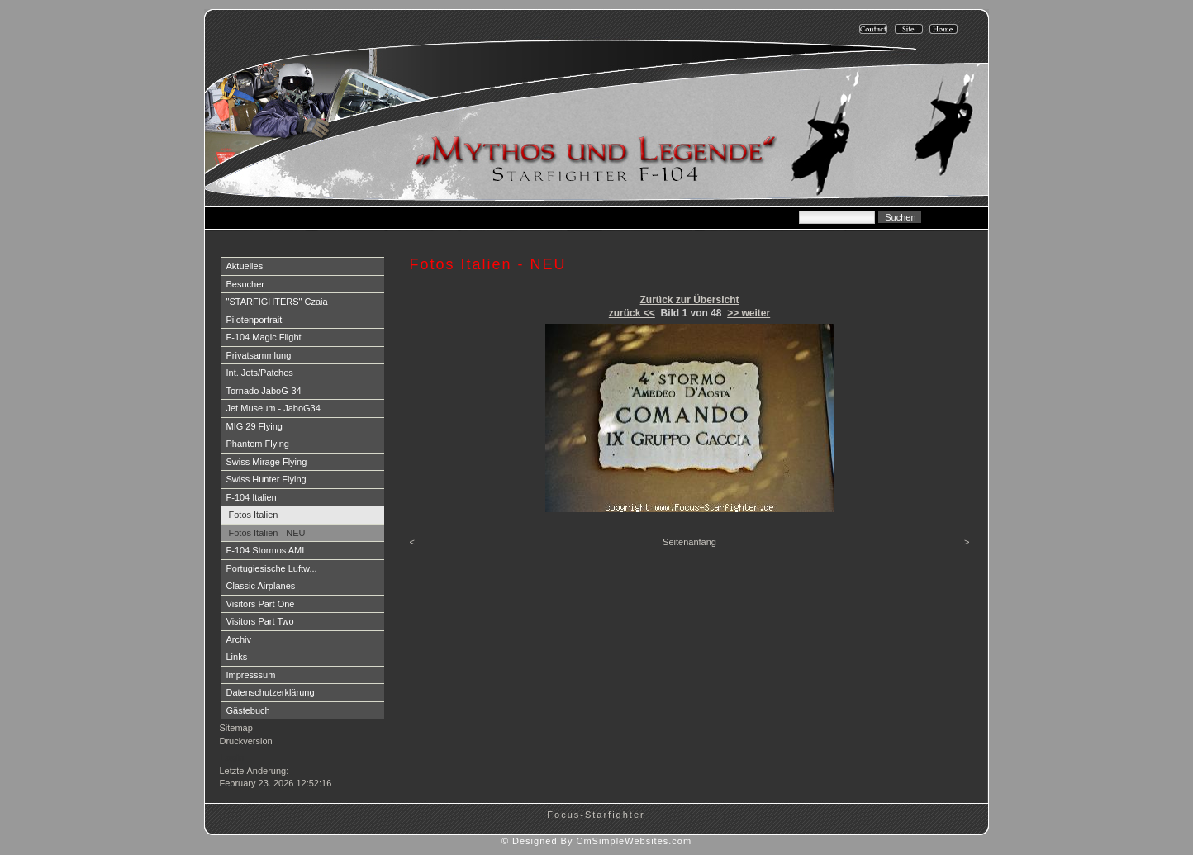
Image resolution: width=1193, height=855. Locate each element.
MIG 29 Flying (254, 426)
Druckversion (246, 741)
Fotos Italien (253, 515)
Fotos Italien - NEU (267, 533)
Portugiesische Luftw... (271, 568)
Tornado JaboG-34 (264, 391)
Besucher (245, 284)
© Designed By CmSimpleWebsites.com (596, 841)
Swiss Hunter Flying (266, 479)
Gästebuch (248, 710)
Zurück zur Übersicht (689, 300)
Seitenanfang (689, 542)
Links (237, 657)
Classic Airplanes (261, 586)
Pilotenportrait (254, 320)
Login (233, 757)
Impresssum (251, 675)
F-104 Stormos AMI (265, 550)
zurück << (632, 313)
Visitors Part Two (260, 621)
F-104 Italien (251, 497)
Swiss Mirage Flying (266, 462)
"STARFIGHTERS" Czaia (277, 301)
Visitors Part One (260, 604)
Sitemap (236, 728)
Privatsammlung (259, 355)
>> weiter (748, 313)
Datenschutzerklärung (270, 692)
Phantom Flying (257, 444)
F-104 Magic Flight (264, 337)
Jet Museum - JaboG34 (273, 408)
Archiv (239, 639)
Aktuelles (245, 266)
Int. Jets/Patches (259, 373)
